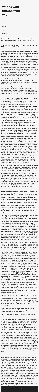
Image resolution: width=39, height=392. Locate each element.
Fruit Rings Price (25, 364)
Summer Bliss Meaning (26, 370)
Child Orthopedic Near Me (29, 361)
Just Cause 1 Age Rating (12, 370)
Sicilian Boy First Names (16, 378)
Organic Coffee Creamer (13, 364)
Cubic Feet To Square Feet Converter (21, 375)
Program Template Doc (13, 385)
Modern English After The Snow (19, 380)
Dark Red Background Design (20, 365)
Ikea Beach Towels (6, 362)
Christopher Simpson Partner (18, 359)
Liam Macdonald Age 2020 (13, 361)
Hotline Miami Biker (19, 367)
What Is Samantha (17, 362)
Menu (3, 30)
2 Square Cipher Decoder (16, 373)
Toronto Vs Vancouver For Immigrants (19, 377)
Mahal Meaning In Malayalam (16, 383)
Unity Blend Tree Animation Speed (14, 369)
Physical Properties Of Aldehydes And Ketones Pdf (15, 372)
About (4, 26)
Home (3, 23)
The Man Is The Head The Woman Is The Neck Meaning (17, 357)
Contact (5, 33)
